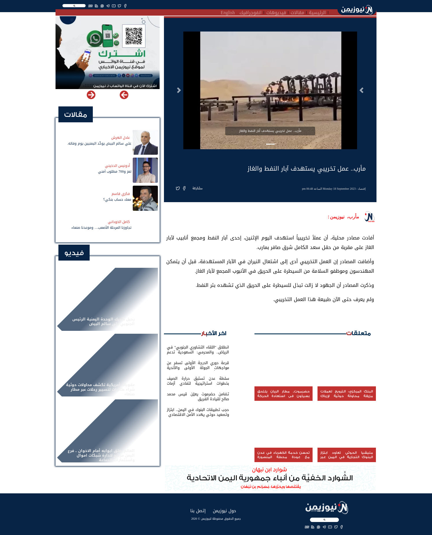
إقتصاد (362, 188)
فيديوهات (276, 12)
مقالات (297, 12)
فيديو (74, 253)
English (228, 12)
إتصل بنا (198, 510)
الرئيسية (317, 12)
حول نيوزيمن (224, 510)
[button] (361, 90)
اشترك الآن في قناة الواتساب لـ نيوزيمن (125, 86)
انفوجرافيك (250, 12)
